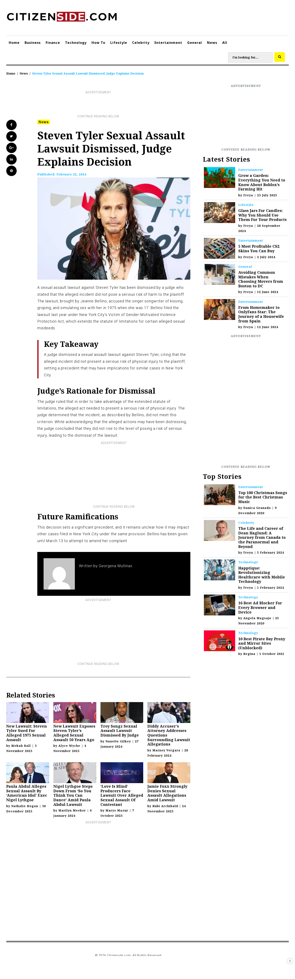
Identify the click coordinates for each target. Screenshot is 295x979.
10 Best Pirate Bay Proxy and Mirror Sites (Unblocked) (261, 643)
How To (98, 42)
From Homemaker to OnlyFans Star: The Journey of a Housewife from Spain (261, 314)
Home (14, 42)
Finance (53, 42)
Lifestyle (118, 42)
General (194, 42)
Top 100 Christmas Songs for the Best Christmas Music (262, 497)
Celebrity (140, 42)
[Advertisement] (98, 104)
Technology (76, 42)
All (224, 42)
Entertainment (168, 42)
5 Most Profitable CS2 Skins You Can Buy (258, 248)
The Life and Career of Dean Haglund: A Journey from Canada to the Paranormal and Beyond (262, 537)
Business (33, 42)
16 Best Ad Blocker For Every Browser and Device (260, 607)
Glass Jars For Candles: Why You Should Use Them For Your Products (262, 215)
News (212, 42)
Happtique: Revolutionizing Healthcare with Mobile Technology (261, 575)
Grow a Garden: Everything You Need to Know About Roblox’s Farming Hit (261, 182)
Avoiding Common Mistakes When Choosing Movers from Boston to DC (260, 279)
